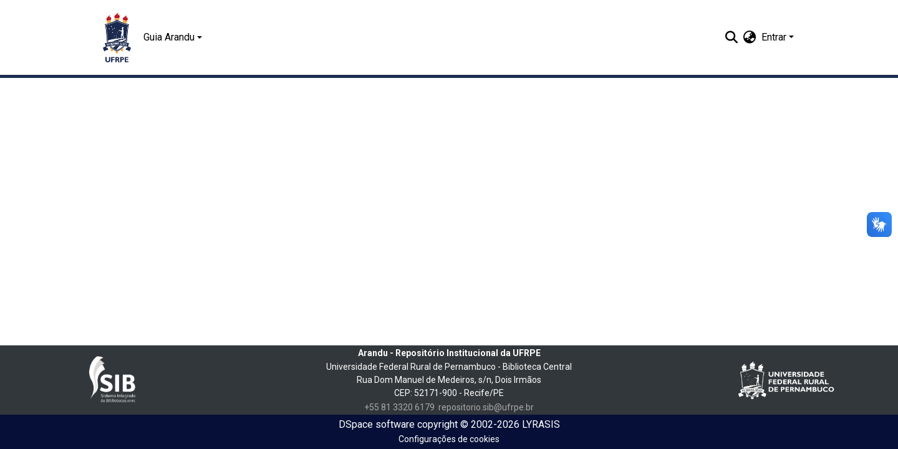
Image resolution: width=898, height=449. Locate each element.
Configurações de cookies (449, 439)
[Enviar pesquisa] (732, 37)
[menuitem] (750, 37)
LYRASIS (541, 424)
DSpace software (377, 424)
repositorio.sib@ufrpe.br (486, 407)
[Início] (117, 37)
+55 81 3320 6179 (399, 407)
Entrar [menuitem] (773, 37)
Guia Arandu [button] (169, 37)
